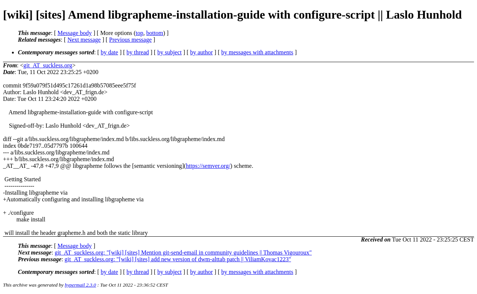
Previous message (130, 39)
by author (201, 52)
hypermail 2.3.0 (80, 285)
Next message (84, 39)
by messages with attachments (257, 52)
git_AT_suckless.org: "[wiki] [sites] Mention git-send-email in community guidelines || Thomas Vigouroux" (183, 252)
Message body (74, 33)
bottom (154, 33)
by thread (138, 52)
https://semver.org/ (208, 166)
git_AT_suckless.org (47, 65)
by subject (169, 52)
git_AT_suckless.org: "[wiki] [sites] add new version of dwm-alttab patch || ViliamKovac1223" (177, 259)
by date (109, 52)
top (139, 33)
